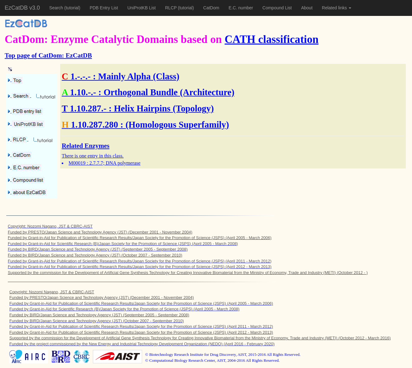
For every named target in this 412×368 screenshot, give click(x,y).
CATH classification (272, 39)
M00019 (77, 163)
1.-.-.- (80, 76)
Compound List (277, 7)
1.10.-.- (83, 92)
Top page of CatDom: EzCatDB (48, 55)
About (307, 7)
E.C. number (240, 7)
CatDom (211, 7)
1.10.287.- (88, 108)
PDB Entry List (104, 7)
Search (56, 7)
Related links (336, 7)
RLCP (171, 7)
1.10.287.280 (94, 125)
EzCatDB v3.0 (22, 8)
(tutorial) (72, 7)
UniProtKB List (141, 7)
